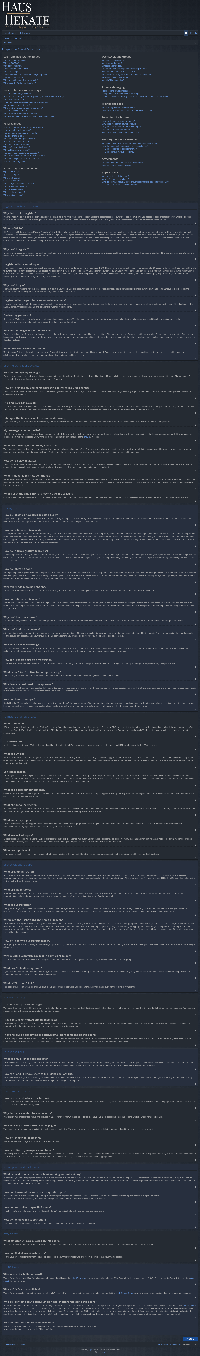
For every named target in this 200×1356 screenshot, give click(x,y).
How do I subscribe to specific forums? (119, 149)
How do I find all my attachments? (117, 165)
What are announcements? (15, 186)
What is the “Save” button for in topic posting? (24, 156)
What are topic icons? (13, 195)
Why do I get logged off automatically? (20, 80)
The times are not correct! (15, 99)
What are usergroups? (112, 66)
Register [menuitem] (196, 34)
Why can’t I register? (12, 66)
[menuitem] (175, 1345)
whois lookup (190, 1305)
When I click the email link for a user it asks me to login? (28, 116)
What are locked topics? (14, 192)
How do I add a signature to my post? (20, 133)
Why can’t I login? (11, 71)
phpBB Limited (78, 1278)
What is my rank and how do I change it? (21, 114)
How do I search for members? (116, 129)
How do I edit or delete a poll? (16, 141)
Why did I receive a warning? (16, 150)
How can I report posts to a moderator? (21, 153)
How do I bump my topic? (14, 161)
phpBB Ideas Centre (125, 1293)
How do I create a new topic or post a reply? (23, 127)
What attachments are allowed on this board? (122, 162)
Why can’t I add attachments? (16, 147)
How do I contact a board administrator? (120, 185)
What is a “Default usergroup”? (116, 77)
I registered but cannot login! (16, 69)
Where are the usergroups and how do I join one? (124, 69)
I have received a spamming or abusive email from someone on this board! (135, 96)
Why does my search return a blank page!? (121, 126)
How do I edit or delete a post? (17, 130)
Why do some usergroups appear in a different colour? (126, 74)
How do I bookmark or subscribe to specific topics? (125, 146)
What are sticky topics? (13, 189)
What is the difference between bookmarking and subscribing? (130, 143)
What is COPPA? (11, 63)
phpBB (87, 437)
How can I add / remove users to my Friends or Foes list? (127, 110)
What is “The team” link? (113, 80)
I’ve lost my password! (13, 77)
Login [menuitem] (191, 34)
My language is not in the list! (16, 105)
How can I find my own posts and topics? (120, 132)
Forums (26, 33)
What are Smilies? (11, 178)
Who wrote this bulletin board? (115, 176)
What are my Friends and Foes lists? (118, 107)
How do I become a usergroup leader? (119, 71)
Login (7, 38)
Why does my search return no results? (119, 124)
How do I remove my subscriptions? (118, 152)
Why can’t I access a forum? (16, 144)
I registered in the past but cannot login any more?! (26, 74)
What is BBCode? (11, 172)
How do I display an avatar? (15, 111)
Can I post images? (12, 181)
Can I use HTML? (11, 175)
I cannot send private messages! (116, 91)
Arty (103, 1352)
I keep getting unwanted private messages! (121, 94)
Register (17, 38)
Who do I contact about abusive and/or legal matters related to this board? (135, 182)
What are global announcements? (18, 183)
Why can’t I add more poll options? (19, 139)
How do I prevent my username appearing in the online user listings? (34, 96)
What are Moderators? (112, 63)
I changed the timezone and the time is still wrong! (25, 102)
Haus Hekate (10, 33)
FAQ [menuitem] (187, 34)
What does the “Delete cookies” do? (19, 83)
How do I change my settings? (17, 94)
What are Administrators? (113, 60)
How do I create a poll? (13, 136)
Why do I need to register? (15, 60)
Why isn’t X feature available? (115, 179)
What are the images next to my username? (23, 108)
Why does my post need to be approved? (21, 158)
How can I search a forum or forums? (118, 121)
